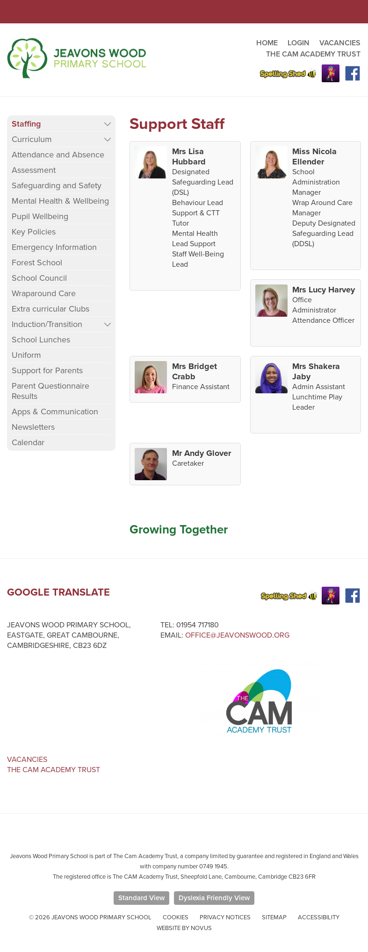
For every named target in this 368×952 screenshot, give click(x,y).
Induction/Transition (47, 324)
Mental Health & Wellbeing (60, 201)
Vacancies (27, 759)
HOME (267, 43)
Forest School (37, 262)
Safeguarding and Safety (56, 185)
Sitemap (274, 917)
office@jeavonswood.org (237, 635)
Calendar (28, 442)
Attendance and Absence (58, 154)
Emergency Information (54, 247)
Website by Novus (184, 928)
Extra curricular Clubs (50, 309)
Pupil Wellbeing (40, 216)
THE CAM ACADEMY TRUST (313, 54)
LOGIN (299, 43)
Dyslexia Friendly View (214, 898)
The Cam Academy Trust (53, 769)
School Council (39, 278)
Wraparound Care (44, 293)
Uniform (26, 355)
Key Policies (34, 232)
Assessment (34, 170)
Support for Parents (47, 370)
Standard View (141, 898)
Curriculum (32, 139)
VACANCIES (340, 43)
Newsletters (33, 427)
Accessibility (318, 917)
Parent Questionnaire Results (50, 391)
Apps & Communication (55, 411)
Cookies (175, 917)
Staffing (26, 124)
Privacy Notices (225, 917)
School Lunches (41, 339)
